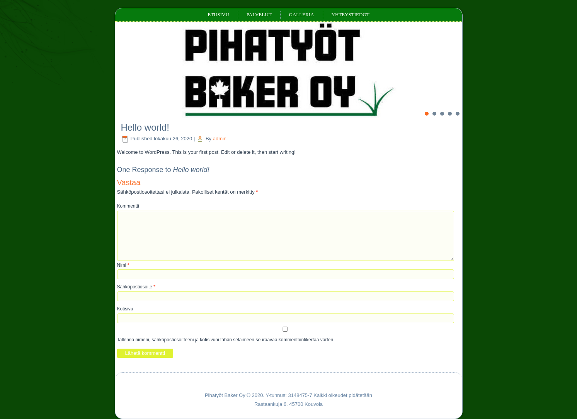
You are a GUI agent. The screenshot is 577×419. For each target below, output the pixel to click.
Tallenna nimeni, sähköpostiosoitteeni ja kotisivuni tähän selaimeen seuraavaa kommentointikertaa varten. (226, 339)
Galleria (301, 14)
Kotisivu (125, 309)
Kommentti (128, 206)
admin (219, 138)
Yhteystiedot (350, 14)
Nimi (123, 265)
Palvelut (259, 14)
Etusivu (218, 14)
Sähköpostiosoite (136, 287)
